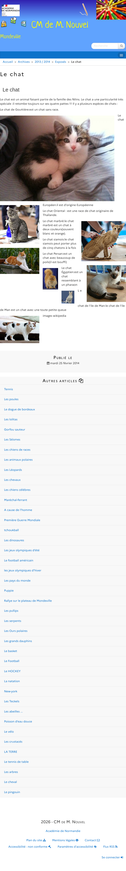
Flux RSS (110, 847)
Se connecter (112, 857)
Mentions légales (65, 840)
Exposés (60, 62)
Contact (92, 840)
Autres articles (63, 380)
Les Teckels (11, 701)
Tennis (8, 389)
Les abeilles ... (13, 711)
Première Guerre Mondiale (22, 520)
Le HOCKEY (12, 671)
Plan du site (36, 840)
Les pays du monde (17, 580)
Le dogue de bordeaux (19, 409)
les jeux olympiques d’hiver (22, 570)
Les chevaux (12, 480)
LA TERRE (10, 752)
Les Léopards (13, 470)
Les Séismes (12, 439)
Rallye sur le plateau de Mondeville (28, 601)
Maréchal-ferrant (15, 500)
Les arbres (11, 772)
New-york (10, 691)
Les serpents (12, 621)
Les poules (11, 399)
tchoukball (11, 530)
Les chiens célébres (17, 490)
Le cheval (10, 782)
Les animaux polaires (18, 460)
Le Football (11, 661)
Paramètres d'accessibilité (77, 847)
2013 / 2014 (42, 62)
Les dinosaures (14, 540)
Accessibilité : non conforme (29, 847)
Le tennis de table (16, 762)
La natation (12, 681)
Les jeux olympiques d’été (21, 550)
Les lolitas (11, 419)
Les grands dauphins (18, 641)
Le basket (10, 651)
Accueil (8, 62)
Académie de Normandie (63, 831)
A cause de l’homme (18, 510)
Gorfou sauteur (14, 429)
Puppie (9, 590)
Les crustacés (13, 741)
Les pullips (11, 611)
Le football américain (18, 560)
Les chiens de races (17, 450)
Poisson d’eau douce (18, 721)
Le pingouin (12, 792)
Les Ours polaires (15, 631)
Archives (24, 62)
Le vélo (9, 732)
